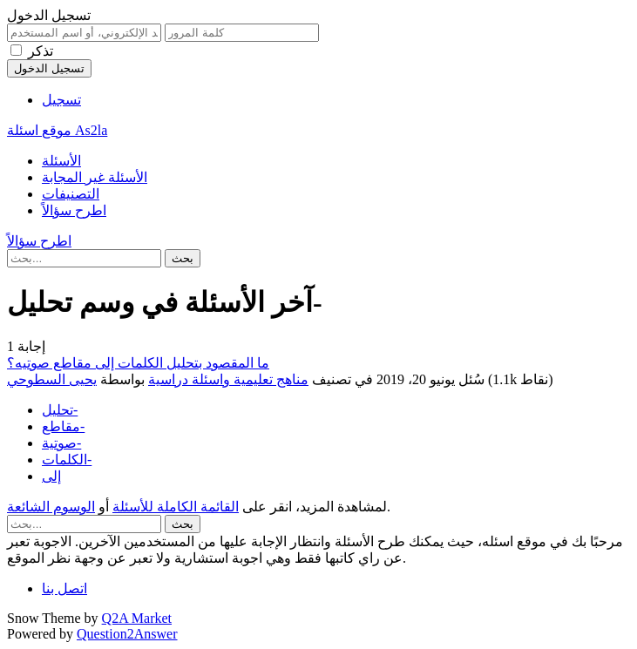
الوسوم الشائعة (51, 506)
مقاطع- (63, 426)
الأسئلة (61, 160)
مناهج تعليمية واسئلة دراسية (228, 379)
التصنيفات (70, 193)
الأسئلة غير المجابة (94, 177)
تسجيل (61, 99)
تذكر (40, 51)
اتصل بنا (64, 588)
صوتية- (61, 443)
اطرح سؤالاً (74, 210)
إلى (51, 476)
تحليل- (60, 409)
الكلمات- (66, 459)
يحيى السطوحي (52, 379)
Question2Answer (127, 633)
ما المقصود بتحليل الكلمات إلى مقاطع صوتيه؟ (138, 362)
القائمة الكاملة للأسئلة (175, 506)
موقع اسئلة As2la (57, 130)
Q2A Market (137, 618)
